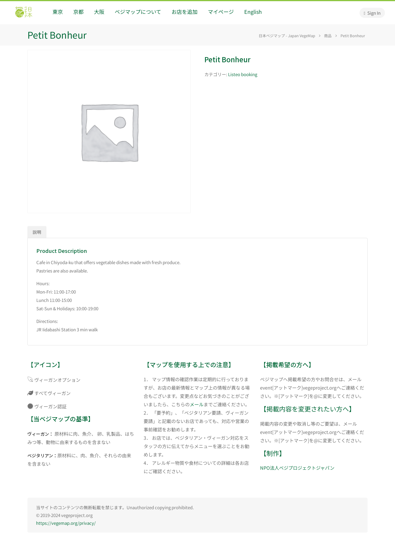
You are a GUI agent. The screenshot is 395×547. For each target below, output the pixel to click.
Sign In (372, 13)
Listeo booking (242, 74)
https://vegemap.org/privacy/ (66, 523)
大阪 (99, 11)
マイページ (221, 11)
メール (197, 404)
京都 (78, 11)
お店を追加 (185, 11)
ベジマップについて (138, 11)
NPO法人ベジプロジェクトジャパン (297, 467)
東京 (57, 11)
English (253, 11)
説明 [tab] (37, 232)
